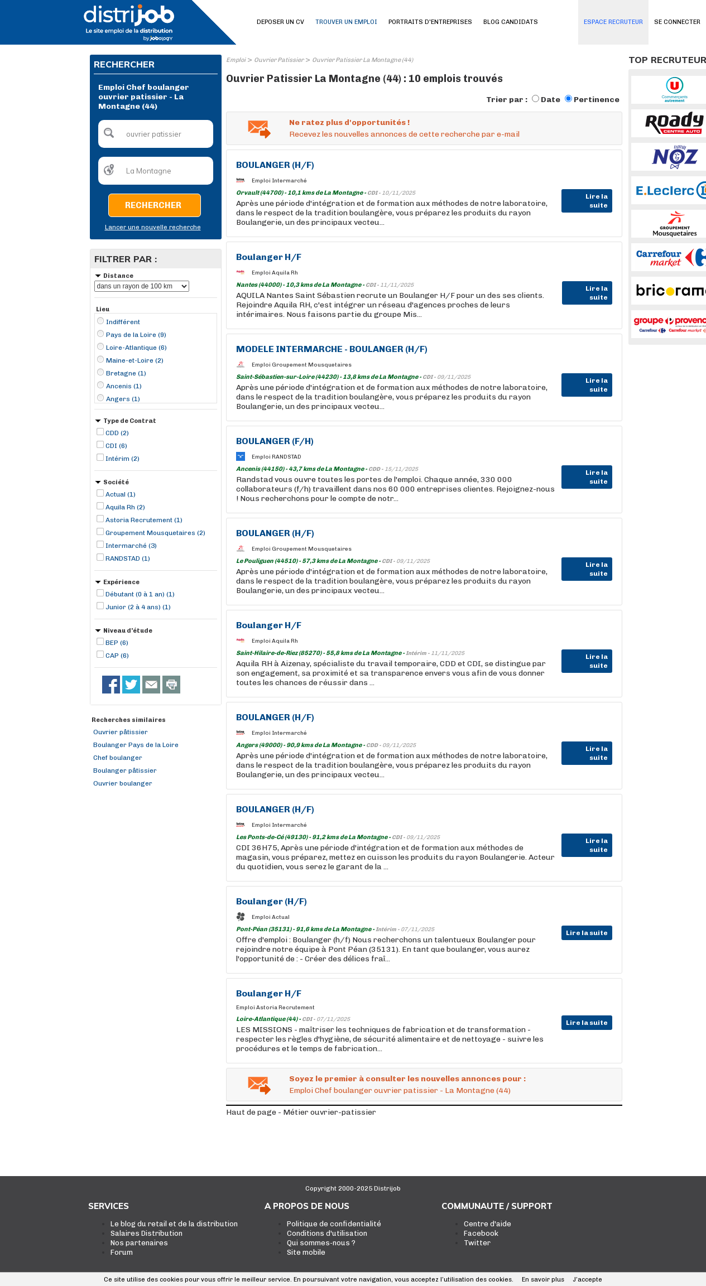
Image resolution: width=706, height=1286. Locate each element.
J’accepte (587, 1279)
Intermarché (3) (131, 546)
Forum (122, 1252)
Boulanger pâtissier (125, 770)
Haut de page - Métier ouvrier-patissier (301, 1112)
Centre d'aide (487, 1224)
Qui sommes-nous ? (321, 1243)
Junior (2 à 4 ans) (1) (138, 607)
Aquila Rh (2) (125, 507)
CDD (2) (117, 433)
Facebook (481, 1233)
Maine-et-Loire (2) (135, 360)
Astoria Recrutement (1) (143, 520)
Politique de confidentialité (334, 1224)
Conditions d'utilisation (327, 1233)
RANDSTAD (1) (127, 558)
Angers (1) (123, 399)
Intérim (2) (122, 459)
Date (550, 99)
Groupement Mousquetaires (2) (155, 533)
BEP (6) (116, 643)
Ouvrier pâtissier (120, 732)
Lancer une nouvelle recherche (153, 227)
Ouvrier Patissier (279, 60)
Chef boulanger (117, 758)
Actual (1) (120, 494)
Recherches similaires (129, 720)
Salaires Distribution (146, 1233)
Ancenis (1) (124, 386)
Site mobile (306, 1252)
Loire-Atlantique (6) (136, 347)
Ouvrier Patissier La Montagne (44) (362, 60)
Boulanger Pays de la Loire (136, 745)
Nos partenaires (139, 1243)
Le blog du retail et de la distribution (174, 1224)
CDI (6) (116, 446)
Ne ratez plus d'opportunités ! (349, 122)
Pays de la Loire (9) (136, 335)
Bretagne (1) (126, 373)
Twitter (477, 1243)
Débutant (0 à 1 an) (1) (140, 594)
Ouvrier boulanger (122, 783)
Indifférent (123, 322)
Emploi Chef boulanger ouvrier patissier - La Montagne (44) (400, 1090)
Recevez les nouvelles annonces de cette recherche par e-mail (404, 134)
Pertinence (596, 99)
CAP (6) (117, 655)
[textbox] (155, 134)
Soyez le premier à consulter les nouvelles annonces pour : (407, 1078)
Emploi (236, 60)
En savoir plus (543, 1279)
